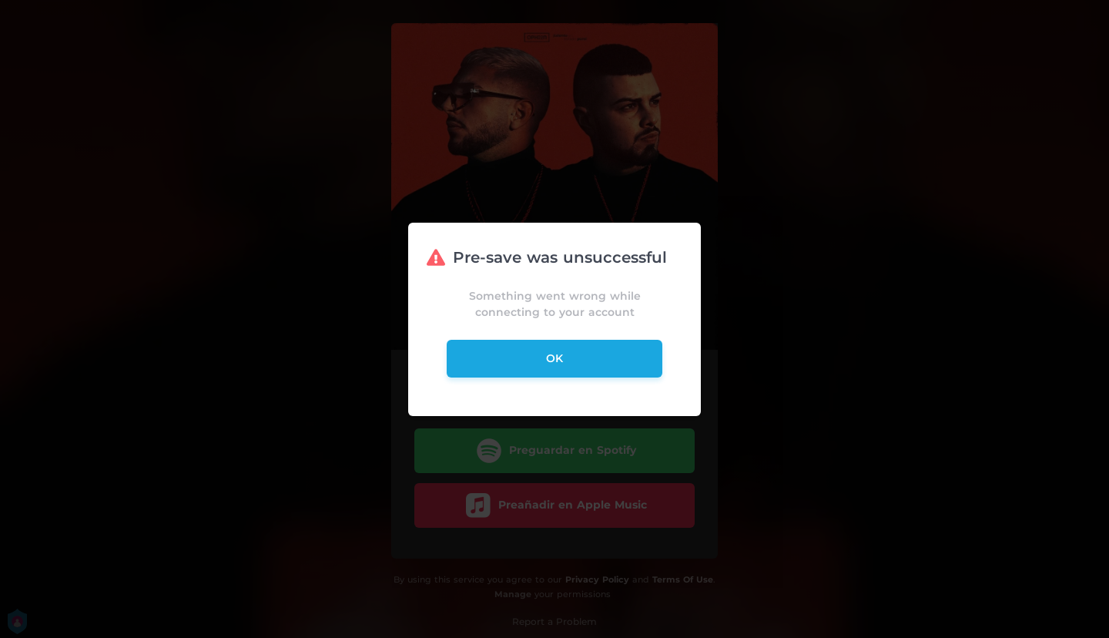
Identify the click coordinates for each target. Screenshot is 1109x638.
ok (554, 358)
